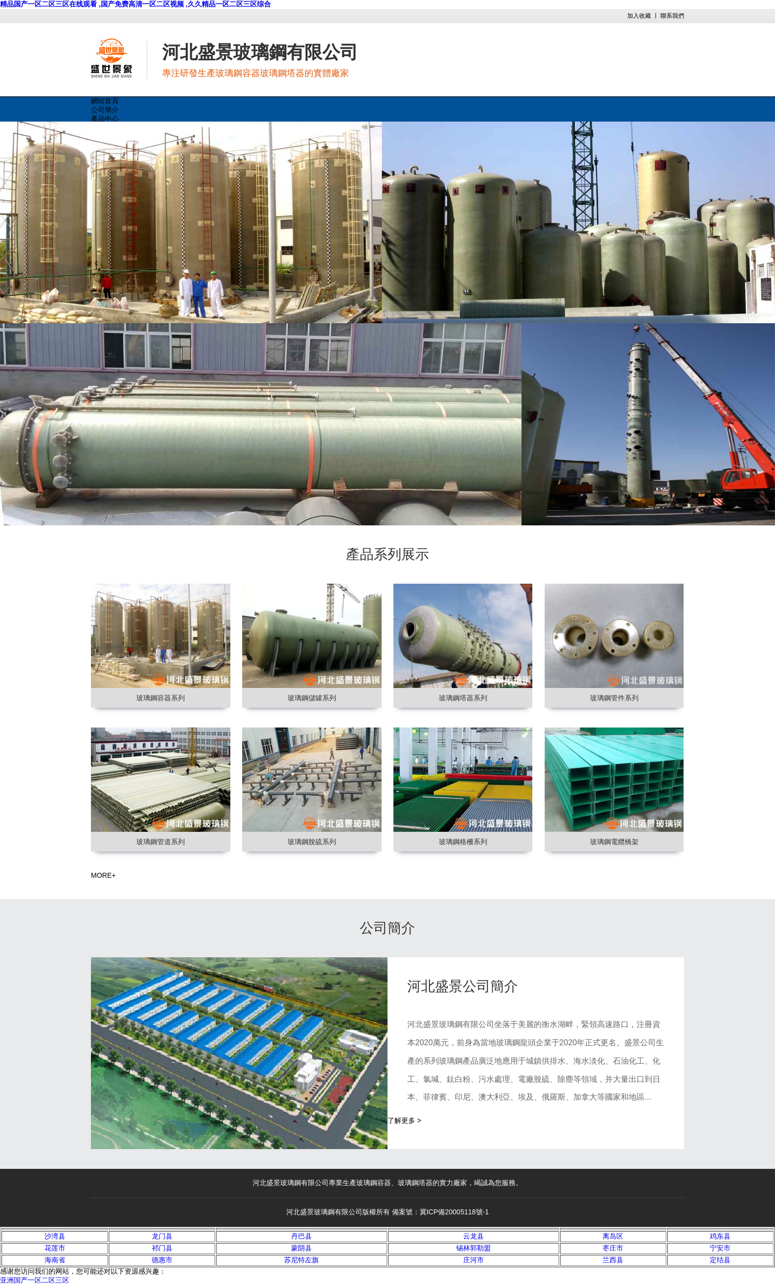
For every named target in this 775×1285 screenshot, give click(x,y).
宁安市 (720, 1248)
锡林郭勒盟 (473, 1248)
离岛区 (613, 1236)
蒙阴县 (301, 1248)
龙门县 (162, 1236)
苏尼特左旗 (301, 1260)
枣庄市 (613, 1248)
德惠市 (162, 1260)
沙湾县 (54, 1236)
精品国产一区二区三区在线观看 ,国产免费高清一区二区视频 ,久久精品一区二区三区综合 (135, 4)
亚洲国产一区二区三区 (34, 1280)
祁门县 (162, 1248)
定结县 (720, 1260)
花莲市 (54, 1248)
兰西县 (613, 1260)
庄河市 (473, 1260)
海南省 (54, 1260)
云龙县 (473, 1236)
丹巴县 (301, 1236)
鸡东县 (720, 1236)
